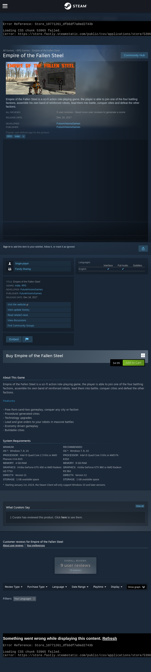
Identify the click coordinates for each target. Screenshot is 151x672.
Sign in (6, 249)
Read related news (18, 317)
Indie (17, 138)
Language (58, 589)
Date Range (78, 589)
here (64, 519)
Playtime (98, 589)
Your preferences (36, 547)
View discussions (17, 322)
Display (115, 589)
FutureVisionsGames (68, 125)
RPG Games (23, 52)
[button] (134, 365)
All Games (8, 52)
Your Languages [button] (22, 601)
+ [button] (23, 138)
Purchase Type (35, 589)
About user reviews (13, 547)
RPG (9, 138)
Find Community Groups (21, 327)
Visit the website (18, 306)
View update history (18, 312)
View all (140, 508)
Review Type (12, 589)
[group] (75, 601)
